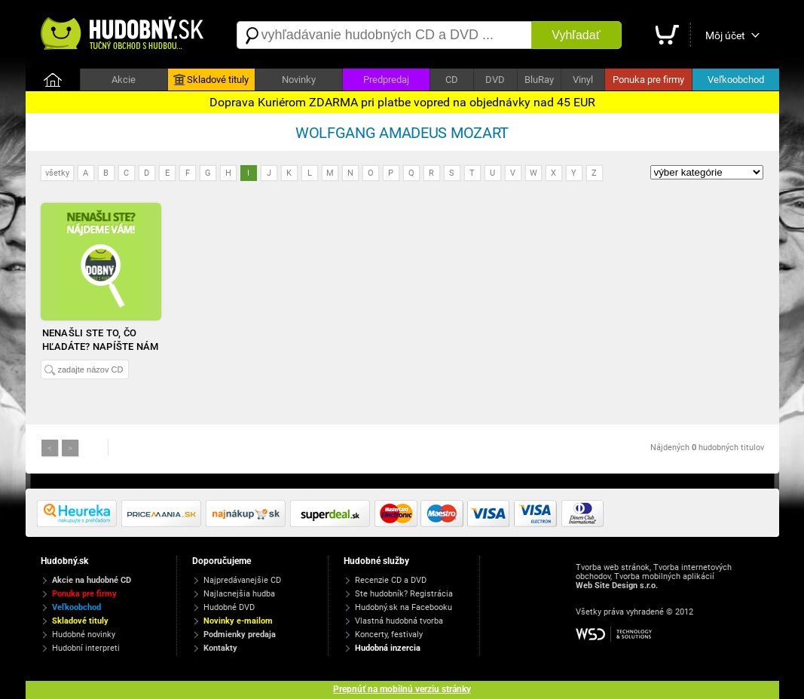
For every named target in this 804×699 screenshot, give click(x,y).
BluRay (539, 79)
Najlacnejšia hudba (239, 594)
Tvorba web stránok (613, 567)
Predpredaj (386, 79)
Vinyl (583, 79)
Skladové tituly (211, 80)
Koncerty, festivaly (389, 634)
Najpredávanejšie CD (242, 580)
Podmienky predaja (239, 634)
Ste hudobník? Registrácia (404, 594)
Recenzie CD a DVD (390, 580)
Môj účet (725, 35)
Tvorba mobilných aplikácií (664, 576)
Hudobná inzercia (387, 648)
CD (451, 79)
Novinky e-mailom (238, 621)
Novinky (299, 79)
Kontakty (220, 648)
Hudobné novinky (83, 634)
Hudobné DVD (229, 607)
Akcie (124, 79)
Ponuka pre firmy (648, 79)
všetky (57, 173)
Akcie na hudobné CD (91, 580)
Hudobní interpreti (86, 648)
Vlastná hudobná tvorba (399, 621)
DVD (495, 79)
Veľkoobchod (736, 79)
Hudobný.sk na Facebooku (403, 607)
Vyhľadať (576, 35)
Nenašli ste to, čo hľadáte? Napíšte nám (100, 339)
